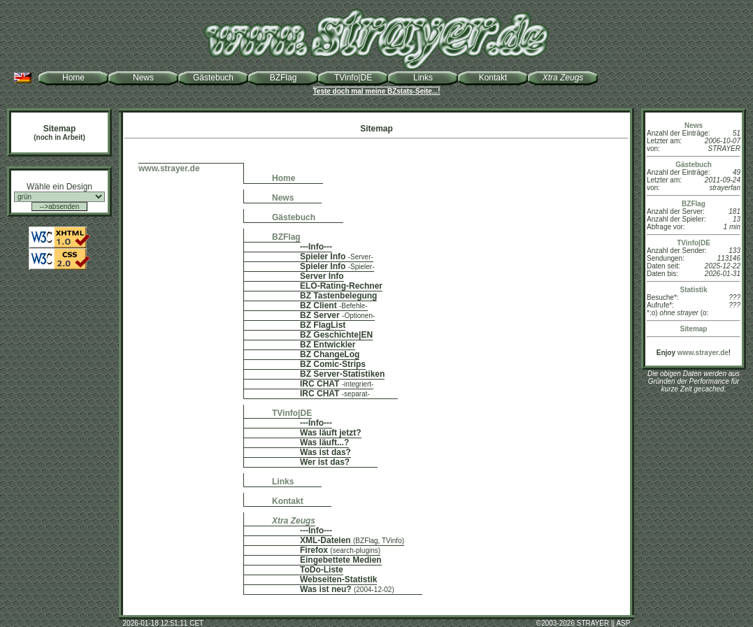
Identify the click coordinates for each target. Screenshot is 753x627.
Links (423, 77)
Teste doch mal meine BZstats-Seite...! (376, 91)
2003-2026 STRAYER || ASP (585, 623)
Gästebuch (213, 77)
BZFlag (283, 77)
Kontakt (493, 77)
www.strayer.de (703, 352)
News (143, 77)
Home (73, 77)
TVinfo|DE (353, 77)
